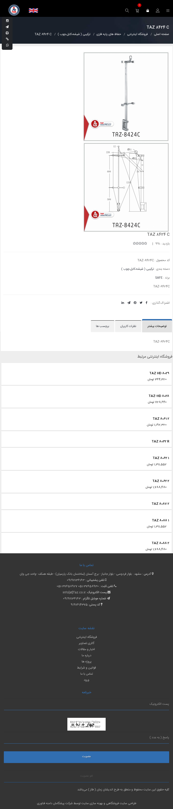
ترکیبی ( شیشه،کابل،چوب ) (137, 269)
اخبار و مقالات (86, 649)
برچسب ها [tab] (102, 326)
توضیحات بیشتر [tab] (157, 326)
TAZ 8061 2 (161, 418)
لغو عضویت (86, 776)
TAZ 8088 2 (160, 543)
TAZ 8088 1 (160, 520)
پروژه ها (87, 661)
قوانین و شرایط (86, 667)
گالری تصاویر (86, 643)
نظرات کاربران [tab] (128, 326)
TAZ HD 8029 (159, 373)
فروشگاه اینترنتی (86, 637)
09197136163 (75, 580)
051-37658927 (67, 586)
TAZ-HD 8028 (159, 395)
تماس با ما (86, 673)
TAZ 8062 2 (160, 481)
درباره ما (86, 655)
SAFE (159, 277)
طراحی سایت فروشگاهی (120, 803)
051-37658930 (88, 586)
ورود (86, 680)
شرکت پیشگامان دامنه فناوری (55, 803)
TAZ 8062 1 (161, 458)
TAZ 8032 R (160, 441)
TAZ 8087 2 (160, 503)
